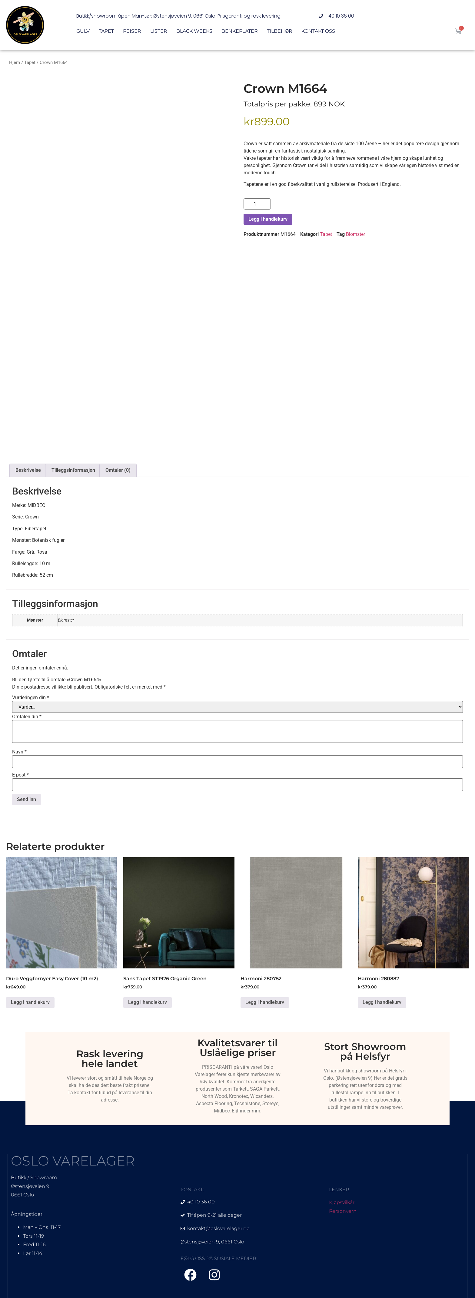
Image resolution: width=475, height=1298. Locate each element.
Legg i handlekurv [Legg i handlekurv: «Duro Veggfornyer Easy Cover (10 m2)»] (30, 1002)
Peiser (132, 31)
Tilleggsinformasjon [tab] (73, 470)
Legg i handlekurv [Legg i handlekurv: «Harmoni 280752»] (264, 1002)
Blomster (355, 234)
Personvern (343, 1211)
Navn (19, 752)
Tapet (106, 31)
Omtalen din (27, 716)
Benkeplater (239, 31)
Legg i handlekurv (267, 219)
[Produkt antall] (257, 204)
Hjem (14, 62)
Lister (158, 31)
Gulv (83, 31)
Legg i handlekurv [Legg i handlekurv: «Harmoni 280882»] (382, 1002)
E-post (20, 775)
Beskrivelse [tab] (28, 470)
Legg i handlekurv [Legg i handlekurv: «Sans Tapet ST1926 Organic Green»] (147, 1002)
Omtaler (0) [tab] (118, 470)
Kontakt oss (318, 31)
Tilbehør (279, 31)
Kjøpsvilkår (341, 1202)
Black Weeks (194, 31)
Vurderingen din (30, 697)
